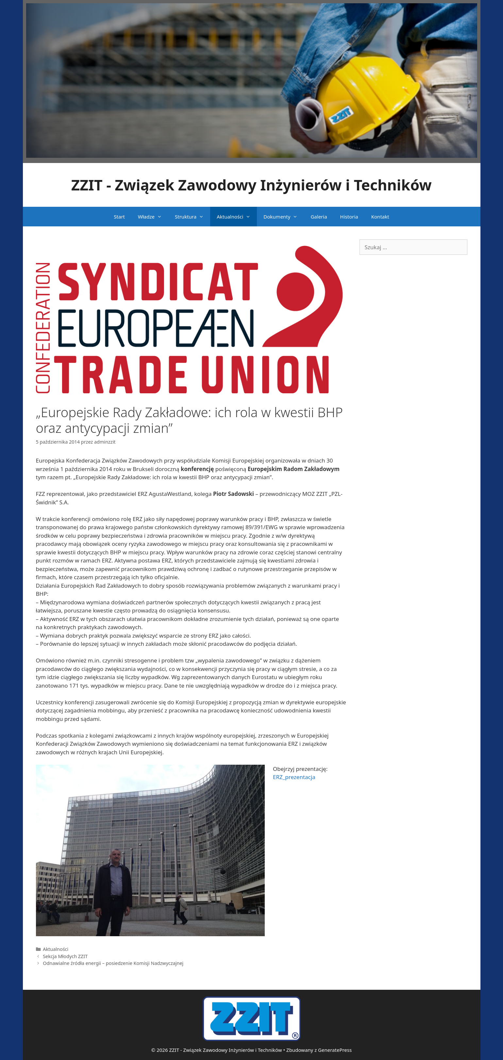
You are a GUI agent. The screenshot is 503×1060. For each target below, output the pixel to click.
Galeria (318, 216)
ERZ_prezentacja (294, 777)
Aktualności (237, 216)
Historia (349, 216)
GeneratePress (335, 1050)
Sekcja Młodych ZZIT (65, 956)
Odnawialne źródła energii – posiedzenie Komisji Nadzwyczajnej (113, 963)
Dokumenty (283, 216)
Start (119, 216)
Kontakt (380, 216)
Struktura (192, 216)
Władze (153, 216)
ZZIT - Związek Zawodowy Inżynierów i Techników (251, 185)
